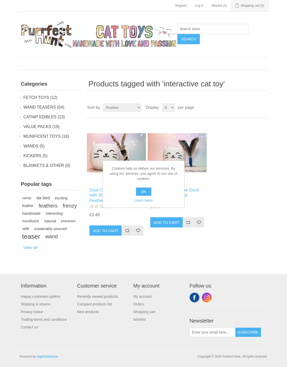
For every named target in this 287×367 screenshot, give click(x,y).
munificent (30, 221)
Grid (255, 108)
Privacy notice (32, 312)
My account (142, 296)
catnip (26, 198)
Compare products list (94, 304)
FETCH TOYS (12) (41, 97)
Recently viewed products (97, 296)
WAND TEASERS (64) (44, 107)
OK (143, 192)
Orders (138, 304)
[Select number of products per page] (168, 108)
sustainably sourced (50, 229)
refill (25, 229)
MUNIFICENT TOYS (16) (46, 136)
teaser (31, 236)
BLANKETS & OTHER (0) (47, 165)
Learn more (143, 200)
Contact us (29, 327)
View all (31, 247)
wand (51, 236)
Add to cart (106, 230)
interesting (54, 213)
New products (88, 312)
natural (50, 221)
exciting (61, 198)
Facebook (194, 297)
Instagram (207, 297)
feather (28, 206)
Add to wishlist (138, 230)
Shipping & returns (35, 304)
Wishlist (139, 319)
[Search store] (213, 29)
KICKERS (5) (36, 156)
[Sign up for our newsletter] (213, 332)
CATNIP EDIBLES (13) (44, 117)
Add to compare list (127, 230)
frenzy (70, 206)
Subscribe (248, 332)
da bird (43, 198)
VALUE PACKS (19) (42, 126)
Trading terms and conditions (44, 319)
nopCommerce (47, 356)
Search (188, 39)
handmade (31, 213)
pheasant (68, 221)
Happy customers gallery (40, 296)
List (264, 108)
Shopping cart (144, 312)
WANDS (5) (34, 146)
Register (181, 5)
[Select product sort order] (122, 108)
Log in (199, 5)
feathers (48, 206)
